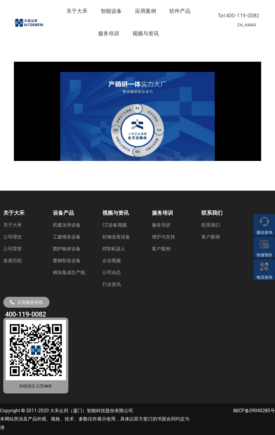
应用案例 (145, 11)
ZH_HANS (246, 25)
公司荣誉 (12, 248)
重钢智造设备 (67, 260)
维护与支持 (163, 236)
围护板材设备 (67, 248)
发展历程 (12, 260)
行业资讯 (111, 284)
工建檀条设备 (67, 236)
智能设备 (111, 11)
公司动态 (111, 272)
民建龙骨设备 (67, 225)
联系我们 (210, 225)
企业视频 (111, 260)
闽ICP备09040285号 (254, 410)
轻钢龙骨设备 (116, 236)
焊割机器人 (113, 248)
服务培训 (108, 33)
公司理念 (12, 236)
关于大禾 (76, 11)
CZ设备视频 (114, 225)
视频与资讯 (145, 33)
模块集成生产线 (69, 272)
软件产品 (179, 11)
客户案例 (161, 248)
